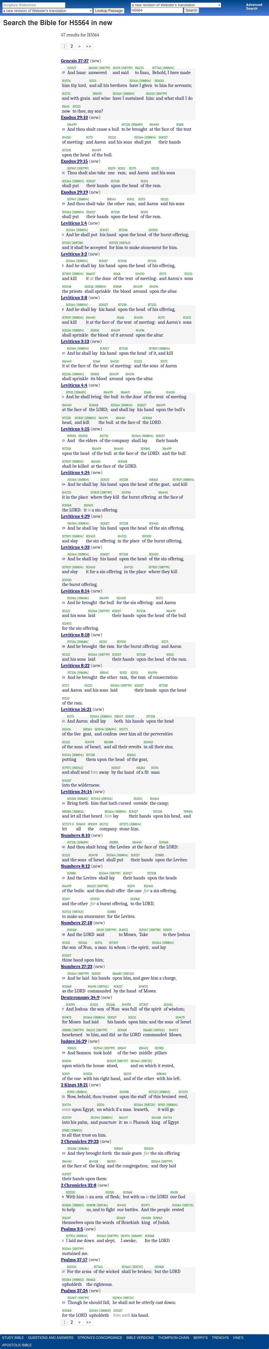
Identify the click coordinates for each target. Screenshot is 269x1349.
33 (63, 559)
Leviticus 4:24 (75, 472)
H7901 (70, 1236)
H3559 (111, 1061)
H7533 (153, 1092)
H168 (179, 125)
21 (63, 721)
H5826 (66, 1205)
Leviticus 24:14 (76, 791)
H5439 (137, 287)
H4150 (66, 137)
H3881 (113, 842)
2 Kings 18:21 (74, 1085)
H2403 (88, 505)
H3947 (71, 168)
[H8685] (82, 799)
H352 (121, 168)
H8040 (161, 1074)
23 (63, 978)
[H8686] (83, 598)
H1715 (66, 94)
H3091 (167, 930)
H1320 (109, 1192)
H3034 (99, 729)
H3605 (80, 824)
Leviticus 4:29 (75, 516)
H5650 (159, 81)
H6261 (140, 768)
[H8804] (168, 68)
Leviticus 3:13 (75, 341)
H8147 (118, 716)
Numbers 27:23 (76, 966)
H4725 (66, 492)
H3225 (87, 1074)
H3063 (157, 1218)
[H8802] (78, 812)
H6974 (125, 1236)
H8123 (71, 1048)
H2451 (168, 1005)
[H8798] (102, 886)
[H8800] (78, 1205)
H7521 (66, 243)
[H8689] (137, 125)
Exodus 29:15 (74, 161)
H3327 (71, 68)
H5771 (123, 729)
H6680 (117, 974)
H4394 (152, 673)
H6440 (154, 125)
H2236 (89, 287)
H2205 (83, 436)
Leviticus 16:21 (76, 709)
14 (63, 603)
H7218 (66, 150)
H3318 (71, 799)
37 (63, 73)
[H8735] (146, 1061)
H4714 (66, 1105)
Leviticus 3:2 (74, 254)
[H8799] (105, 68)
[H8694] (110, 729)
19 (63, 204)
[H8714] (128, 1298)
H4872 (123, 930)
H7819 (66, 274)
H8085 (67, 812)
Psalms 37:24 (74, 1290)
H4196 (153, 287)
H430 (174, 1192)
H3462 (101, 1236)
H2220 (70, 1192)
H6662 (90, 1280)
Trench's (220, 1338)
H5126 (82, 943)
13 (63, 353)
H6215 (139, 68)
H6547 (123, 1118)
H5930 (153, 230)
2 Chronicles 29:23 (80, 1141)
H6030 (93, 68)
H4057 (67, 781)
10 (63, 129)
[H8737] (122, 1061)
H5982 (159, 1048)
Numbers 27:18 (76, 923)
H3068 (93, 405)
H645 (66, 106)
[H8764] (107, 799)
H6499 (71, 125)
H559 (116, 68)
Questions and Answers (50, 1338)
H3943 (98, 1048)
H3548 (66, 287)
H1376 (66, 81)
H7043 (95, 799)
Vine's (238, 1338)
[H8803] (164, 1092)
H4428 (156, 1118)
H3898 (91, 1205)
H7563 (98, 1267)
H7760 (156, 68)
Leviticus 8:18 (75, 635)
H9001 (71, 436)
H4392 (126, 1005)
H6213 (150, 94)
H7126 (125, 125)
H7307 (113, 943)
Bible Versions (140, 1338)
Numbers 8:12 (75, 866)
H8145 (111, 199)
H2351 (138, 799)
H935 (69, 392)
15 (63, 173)
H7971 (66, 768)
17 (63, 1271)
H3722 (113, 243)
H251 (92, 81)
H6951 (111, 1161)
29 (63, 528)
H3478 (89, 742)
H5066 (71, 598)
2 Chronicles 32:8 (78, 1185)
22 (63, 677)
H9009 (92, 824)
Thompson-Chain (173, 1338)
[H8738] (77, 243)
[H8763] (125, 243)
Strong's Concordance (100, 1338)
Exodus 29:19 (74, 192)
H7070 (183, 1092)
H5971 (145, 1205)
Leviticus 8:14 (75, 591)
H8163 (153, 480)
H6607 (90, 274)
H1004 (66, 1061)
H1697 (66, 1218)
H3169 (120, 1218)
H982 (71, 1092)
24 (63, 484)
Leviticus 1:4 (74, 223)
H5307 (72, 1298)
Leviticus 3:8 (74, 297)
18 (63, 646)
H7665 (126, 1267)
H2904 (117, 1298)
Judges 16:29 (74, 1041)
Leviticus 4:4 (74, 385)
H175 (89, 137)
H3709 (66, 1118)
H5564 (117, 94)
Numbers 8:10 (75, 835)
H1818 (117, 287)
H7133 (152, 261)
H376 (154, 768)
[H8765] (77, 768)
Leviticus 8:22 (75, 665)
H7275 (66, 824)
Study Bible (13, 1338)
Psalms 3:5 (72, 1229)
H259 (111, 168)
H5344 (95, 1118)
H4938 (124, 1092)
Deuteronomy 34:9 (80, 997)
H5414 (133, 81)
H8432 (143, 1048)
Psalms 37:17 (74, 1259)
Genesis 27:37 (75, 61)
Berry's (200, 1338)
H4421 (121, 1205)
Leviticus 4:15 (75, 429)
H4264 (154, 799)
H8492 (97, 94)
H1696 (92, 986)
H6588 (108, 742)
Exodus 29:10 (74, 117)
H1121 (77, 106)
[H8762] (128, 974)
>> (88, 46)
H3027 (163, 137)
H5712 (104, 436)
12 (63, 878)
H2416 (66, 729)
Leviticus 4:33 (75, 547)
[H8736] (102, 1205)
